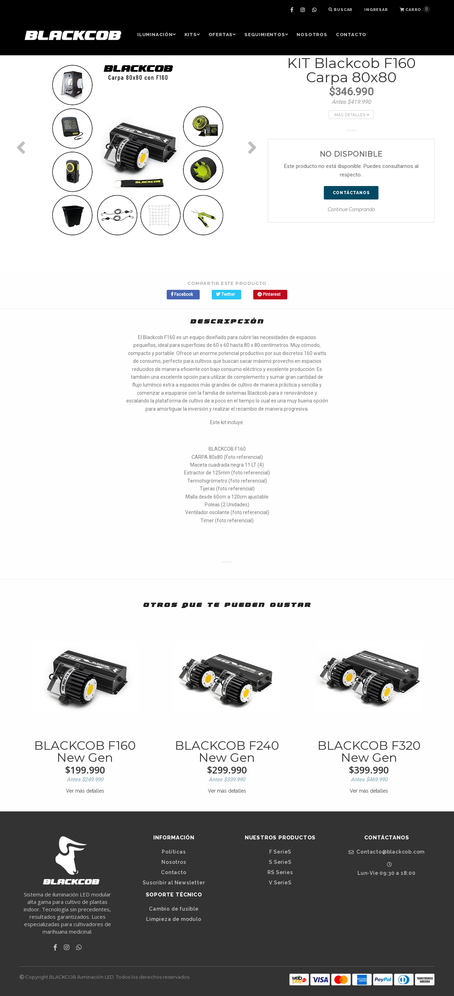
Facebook (182, 294)
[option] (138, 147)
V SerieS (280, 882)
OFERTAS (222, 34)
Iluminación (156, 34)
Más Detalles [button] (351, 114)
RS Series (280, 872)
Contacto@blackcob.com (387, 852)
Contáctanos (351, 192)
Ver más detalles (85, 791)
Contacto (351, 34)
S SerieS (280, 862)
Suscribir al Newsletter (174, 882)
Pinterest (269, 294)
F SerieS (280, 851)
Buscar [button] (340, 9)
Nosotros (312, 34)
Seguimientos (266, 34)
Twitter (225, 294)
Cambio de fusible (174, 908)
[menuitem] (293, 10)
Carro (415, 9)
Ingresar (376, 9)
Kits (192, 34)
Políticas (174, 851)
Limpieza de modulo (173, 919)
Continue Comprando (351, 209)
